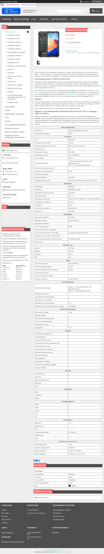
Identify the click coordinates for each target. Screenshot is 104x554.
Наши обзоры (10, 107)
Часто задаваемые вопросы (15, 125)
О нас (33, 19)
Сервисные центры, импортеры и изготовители (15, 136)
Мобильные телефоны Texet (16, 66)
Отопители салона (59, 516)
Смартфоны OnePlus (14, 49)
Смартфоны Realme (13, 45)
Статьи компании (32, 510)
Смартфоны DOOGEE (14, 55)
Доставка (5, 516)
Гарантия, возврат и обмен (15, 132)
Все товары (5, 513)
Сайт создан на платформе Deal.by (52, 550)
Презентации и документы (14, 114)
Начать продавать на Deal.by (9, 1)
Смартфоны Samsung (14, 42)
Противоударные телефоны (16, 52)
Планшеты (10, 69)
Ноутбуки (10, 91)
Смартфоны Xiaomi (13, 35)
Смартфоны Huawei (13, 38)
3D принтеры (11, 81)
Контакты (44, 19)
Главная (5, 19)
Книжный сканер (12, 102)
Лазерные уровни (58, 519)
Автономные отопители (14, 88)
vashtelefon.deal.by (11, 171)
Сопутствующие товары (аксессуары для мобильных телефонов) (16, 97)
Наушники (10, 73)
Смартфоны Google (13, 59)
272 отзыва (86, 1)
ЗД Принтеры (57, 513)
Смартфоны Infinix (13, 62)
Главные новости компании (36, 513)
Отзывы (8, 121)
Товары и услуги (20, 19)
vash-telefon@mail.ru (11, 174)
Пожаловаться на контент (62, 552)
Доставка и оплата (59, 19)
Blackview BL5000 (71, 94)
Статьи (74, 19)
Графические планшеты (15, 85)
